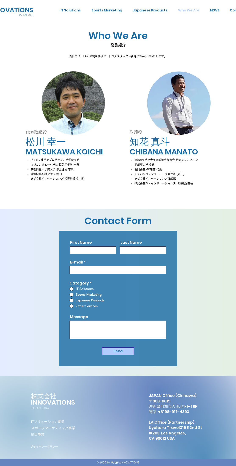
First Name (81, 242)
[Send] (118, 351)
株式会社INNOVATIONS (53, 399)
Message (79, 317)
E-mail (76, 262)
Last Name (131, 242)
